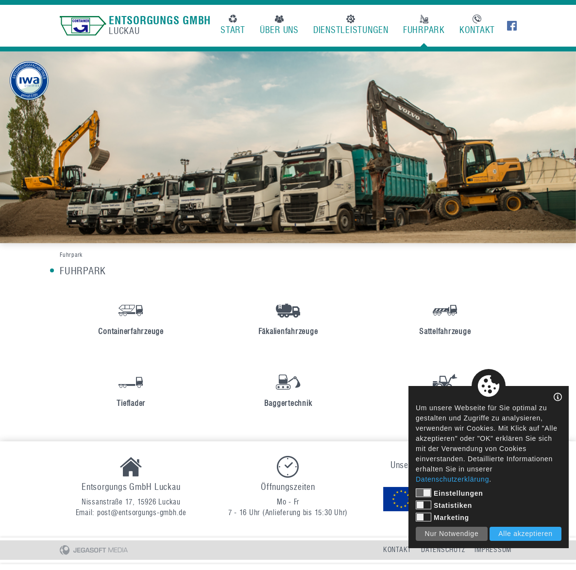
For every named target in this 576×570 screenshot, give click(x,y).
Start (232, 25)
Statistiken (444, 505)
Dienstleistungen (351, 25)
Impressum (492, 550)
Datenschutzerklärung (452, 479)
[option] (288, 147)
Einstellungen (449, 492)
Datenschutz (443, 550)
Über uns (279, 25)
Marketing (442, 517)
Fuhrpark (424, 25)
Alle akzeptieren (525, 533)
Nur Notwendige (452, 533)
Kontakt (477, 25)
